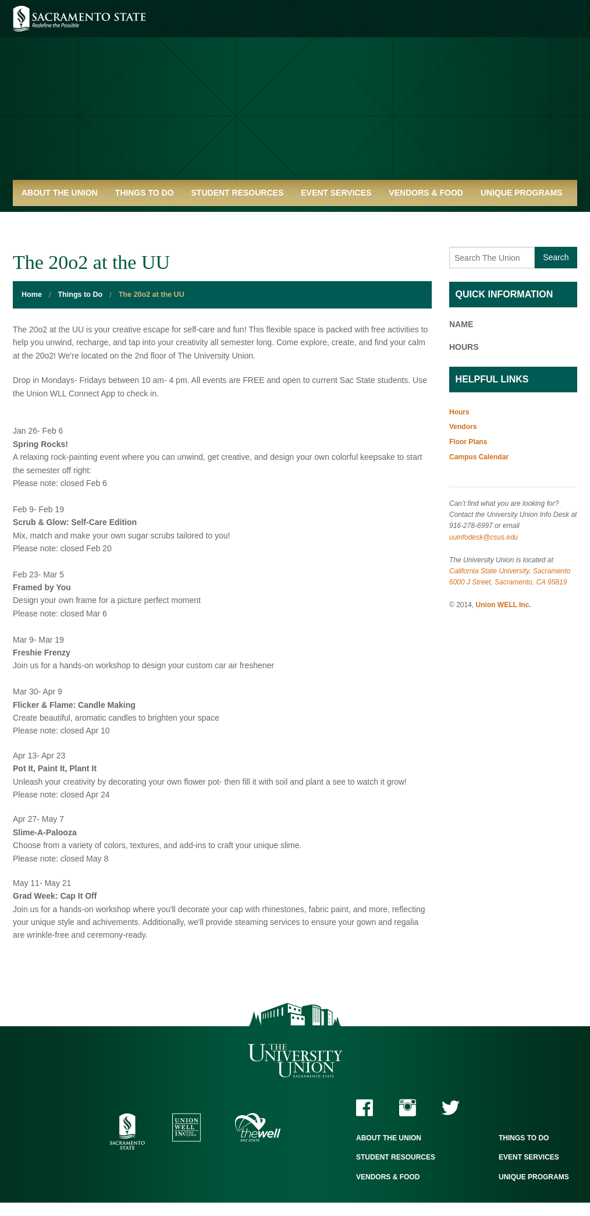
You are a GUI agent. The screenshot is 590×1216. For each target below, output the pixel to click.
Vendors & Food (426, 192)
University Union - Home (295, 96)
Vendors (463, 427)
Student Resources (237, 192)
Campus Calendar (479, 457)
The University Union (295, 1061)
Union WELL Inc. (503, 605)
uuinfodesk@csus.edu (483, 537)
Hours (459, 412)
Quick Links (48, 219)
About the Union (60, 192)
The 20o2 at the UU (151, 294)
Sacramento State (79, 18)
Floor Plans (468, 442)
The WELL (258, 1127)
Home (32, 294)
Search (555, 257)
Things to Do (144, 192)
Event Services (336, 192)
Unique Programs (522, 192)
